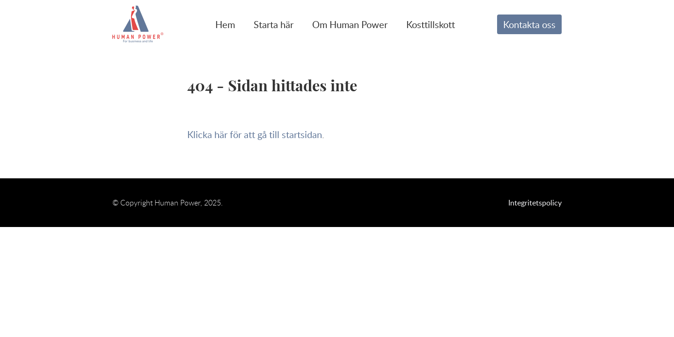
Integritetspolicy (535, 203)
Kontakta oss (529, 24)
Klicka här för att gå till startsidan (254, 134)
